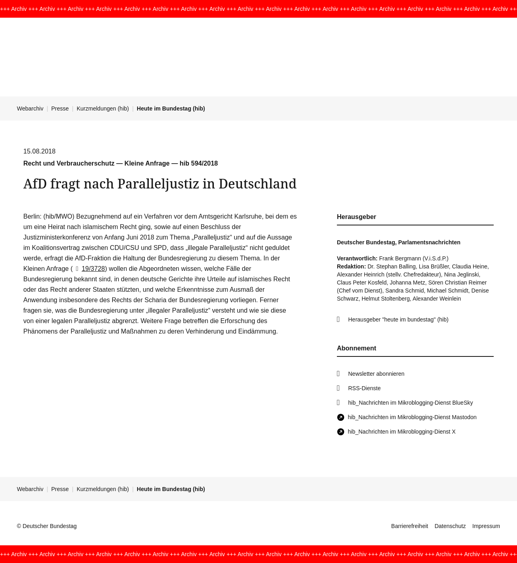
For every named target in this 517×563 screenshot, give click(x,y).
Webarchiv (30, 108)
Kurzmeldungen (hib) (103, 108)
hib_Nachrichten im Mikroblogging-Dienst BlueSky (410, 402)
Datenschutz (450, 526)
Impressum (486, 526)
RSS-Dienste (364, 388)
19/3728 (89, 268)
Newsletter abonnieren (376, 374)
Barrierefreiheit (409, 526)
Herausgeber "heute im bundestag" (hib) (398, 319)
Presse (60, 108)
